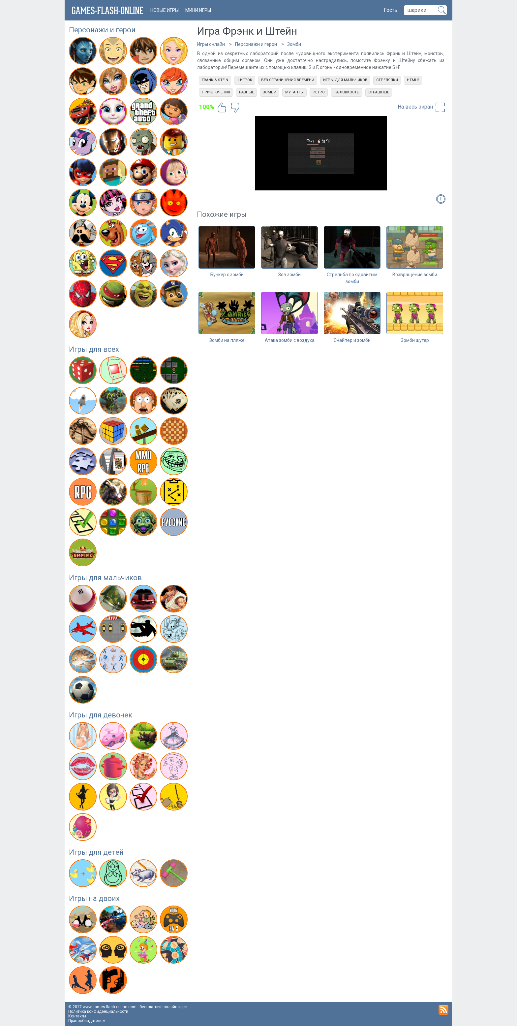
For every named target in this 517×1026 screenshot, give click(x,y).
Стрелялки (387, 80)
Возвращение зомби (414, 274)
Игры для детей (96, 852)
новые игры (164, 10)
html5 (413, 80)
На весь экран (422, 107)
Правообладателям (87, 1020)
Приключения (216, 92)
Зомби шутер (415, 340)
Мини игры (198, 10)
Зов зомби (289, 274)
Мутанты (294, 92)
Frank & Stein (215, 80)
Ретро (319, 92)
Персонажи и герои (102, 30)
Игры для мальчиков (105, 578)
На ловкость (346, 92)
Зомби (294, 44)
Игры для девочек (100, 715)
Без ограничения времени (287, 80)
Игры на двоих (94, 898)
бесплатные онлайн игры (163, 1007)
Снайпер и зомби (352, 340)
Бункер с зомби (227, 274)
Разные (246, 92)
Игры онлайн (211, 44)
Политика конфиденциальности (98, 1011)
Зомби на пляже (227, 340)
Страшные (378, 92)
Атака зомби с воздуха (290, 340)
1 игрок (244, 80)
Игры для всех (94, 349)
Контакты (77, 1016)
